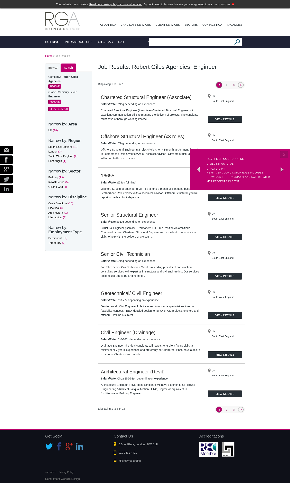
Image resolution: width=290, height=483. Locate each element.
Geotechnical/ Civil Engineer (131, 293)
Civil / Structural (60, 203)
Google (6, 169)
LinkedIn (6, 189)
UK (53, 130)
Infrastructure (79, 42)
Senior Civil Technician (125, 254)
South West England (62, 156)
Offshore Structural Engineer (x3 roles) (143, 136)
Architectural (58, 212)
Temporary (56, 242)
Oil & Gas (105, 42)
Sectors (191, 24)
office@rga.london (130, 460)
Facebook (6, 159)
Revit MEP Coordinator (225, 158)
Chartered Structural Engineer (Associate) (146, 97)
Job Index (50, 472)
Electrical (56, 208)
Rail (121, 42)
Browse (53, 67)
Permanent (57, 238)
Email (6, 150)
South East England (63, 146)
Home (48, 55)
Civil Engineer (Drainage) (128, 332)
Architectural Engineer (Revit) (133, 371)
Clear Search (59, 109)
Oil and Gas (57, 186)
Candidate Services (136, 24)
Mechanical (57, 217)
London (55, 151)
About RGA (108, 24)
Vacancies (234, 24)
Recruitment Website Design (62, 478)
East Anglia (57, 161)
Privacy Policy (66, 472)
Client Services (168, 24)
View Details (224, 119)
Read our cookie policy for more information (115, 4)
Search (68, 67)
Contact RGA (212, 24)
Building (52, 42)
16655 (107, 175)
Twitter (6, 179)
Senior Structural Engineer (129, 215)
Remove (55, 86)
